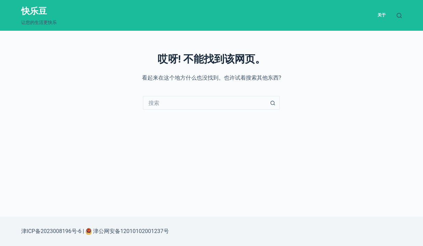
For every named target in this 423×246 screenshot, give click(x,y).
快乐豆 (34, 11)
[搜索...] (204, 103)
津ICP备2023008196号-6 (51, 231)
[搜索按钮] (273, 103)
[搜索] (399, 15)
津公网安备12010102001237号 (130, 231)
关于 (382, 15)
